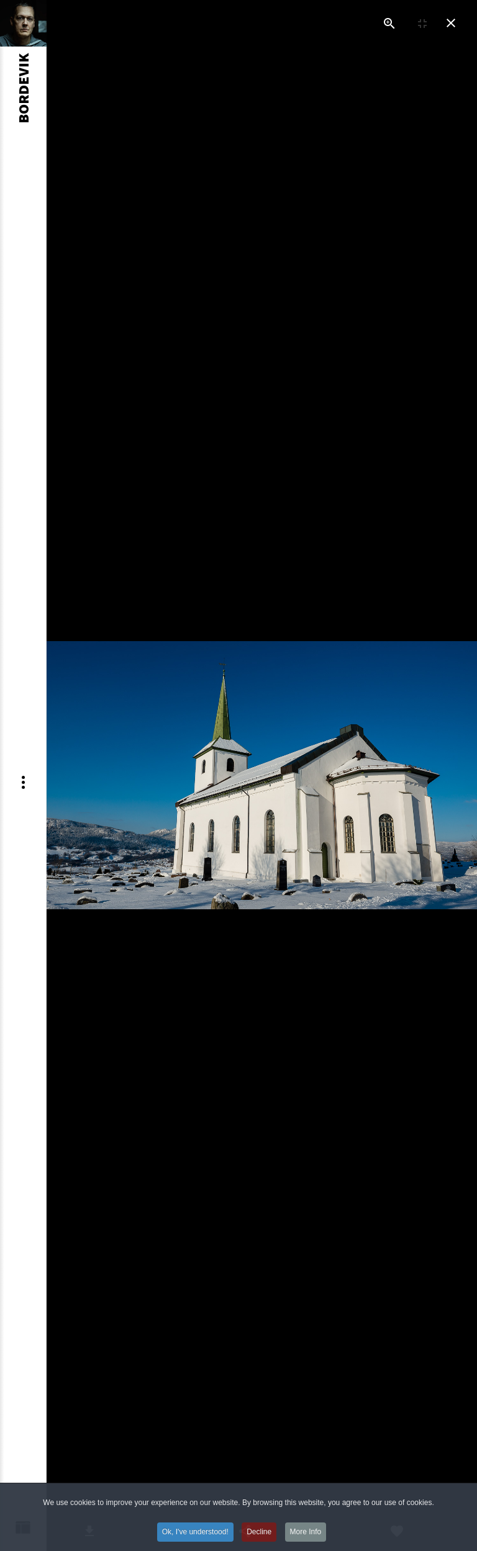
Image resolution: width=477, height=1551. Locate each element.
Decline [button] (259, 1539)
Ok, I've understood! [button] (195, 1539)
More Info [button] (306, 1539)
